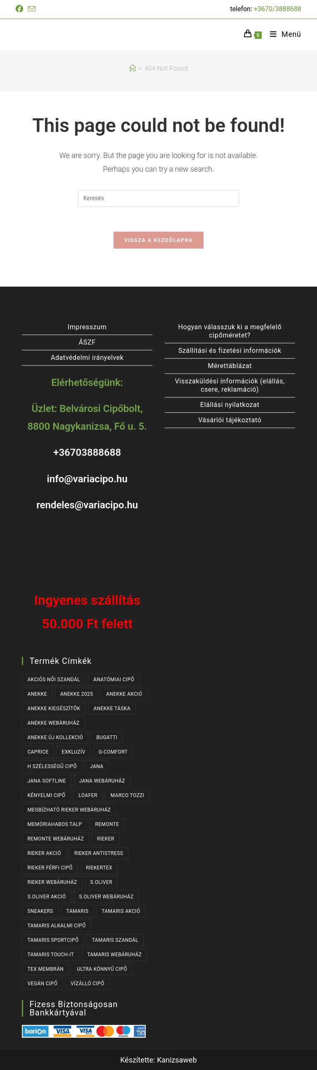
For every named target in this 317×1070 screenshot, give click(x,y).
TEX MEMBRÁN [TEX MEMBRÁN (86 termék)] (45, 969)
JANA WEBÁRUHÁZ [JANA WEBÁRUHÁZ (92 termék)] (102, 781)
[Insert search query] (158, 198)
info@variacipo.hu (87, 479)
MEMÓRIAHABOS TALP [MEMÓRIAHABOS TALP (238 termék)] (54, 824)
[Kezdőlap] (132, 68)
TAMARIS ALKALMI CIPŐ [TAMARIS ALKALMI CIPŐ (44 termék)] (56, 926)
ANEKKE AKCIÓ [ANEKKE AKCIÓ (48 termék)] (124, 694)
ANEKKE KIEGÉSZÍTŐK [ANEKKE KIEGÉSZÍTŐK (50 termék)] (53, 708)
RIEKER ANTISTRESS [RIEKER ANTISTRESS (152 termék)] (98, 853)
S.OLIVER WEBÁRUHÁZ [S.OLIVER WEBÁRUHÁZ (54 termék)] (106, 897)
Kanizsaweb (177, 1060)
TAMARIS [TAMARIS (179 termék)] (77, 911)
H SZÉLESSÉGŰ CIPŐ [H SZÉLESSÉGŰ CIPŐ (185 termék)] (52, 766)
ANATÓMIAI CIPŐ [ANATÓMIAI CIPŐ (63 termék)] (113, 679)
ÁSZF (87, 342)
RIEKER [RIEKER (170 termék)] (105, 839)
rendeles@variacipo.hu (87, 505)
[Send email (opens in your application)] (32, 9)
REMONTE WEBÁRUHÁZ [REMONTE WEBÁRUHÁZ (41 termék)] (55, 839)
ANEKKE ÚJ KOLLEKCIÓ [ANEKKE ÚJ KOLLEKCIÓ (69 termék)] (55, 737)
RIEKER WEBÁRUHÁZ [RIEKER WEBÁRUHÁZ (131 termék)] (52, 882)
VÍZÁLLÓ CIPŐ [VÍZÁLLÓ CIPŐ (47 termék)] (87, 983)
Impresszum (87, 327)
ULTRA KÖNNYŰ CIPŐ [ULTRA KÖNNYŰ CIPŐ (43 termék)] (102, 969)
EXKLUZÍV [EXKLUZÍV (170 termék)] (73, 752)
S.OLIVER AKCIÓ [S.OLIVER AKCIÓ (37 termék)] (46, 897)
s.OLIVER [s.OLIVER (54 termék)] (101, 882)
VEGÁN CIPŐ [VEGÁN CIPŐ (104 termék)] (42, 983)
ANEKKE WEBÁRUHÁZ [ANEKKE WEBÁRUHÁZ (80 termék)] (53, 723)
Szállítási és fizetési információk (230, 350)
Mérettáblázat (230, 366)
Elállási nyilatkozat (229, 405)
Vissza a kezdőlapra (158, 240)
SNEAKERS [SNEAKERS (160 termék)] (40, 911)
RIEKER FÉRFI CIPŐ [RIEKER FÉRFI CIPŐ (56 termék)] (50, 868)
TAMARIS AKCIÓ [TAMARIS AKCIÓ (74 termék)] (121, 911)
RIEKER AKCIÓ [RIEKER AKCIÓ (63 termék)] (44, 853)
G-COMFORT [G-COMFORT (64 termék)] (113, 752)
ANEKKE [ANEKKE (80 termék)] (37, 694)
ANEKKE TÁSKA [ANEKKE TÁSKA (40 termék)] (111, 708)
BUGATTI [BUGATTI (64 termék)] (106, 737)
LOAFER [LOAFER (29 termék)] (87, 795)
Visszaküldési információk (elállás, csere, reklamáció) (230, 385)
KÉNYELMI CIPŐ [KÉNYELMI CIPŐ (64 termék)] (46, 795)
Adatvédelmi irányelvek (87, 357)
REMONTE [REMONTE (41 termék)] (107, 824)
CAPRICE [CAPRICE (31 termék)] (37, 752)
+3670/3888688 (277, 9)
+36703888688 (87, 453)
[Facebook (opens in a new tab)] (21, 9)
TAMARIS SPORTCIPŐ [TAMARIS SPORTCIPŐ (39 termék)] (52, 940)
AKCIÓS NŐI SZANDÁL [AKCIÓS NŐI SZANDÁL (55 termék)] (53, 679)
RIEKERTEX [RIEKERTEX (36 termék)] (99, 868)
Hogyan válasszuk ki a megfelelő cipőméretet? (230, 331)
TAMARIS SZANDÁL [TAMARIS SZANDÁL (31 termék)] (115, 940)
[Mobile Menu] (282, 34)
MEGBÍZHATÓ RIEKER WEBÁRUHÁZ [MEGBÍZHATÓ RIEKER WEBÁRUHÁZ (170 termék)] (69, 810)
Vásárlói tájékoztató (229, 420)
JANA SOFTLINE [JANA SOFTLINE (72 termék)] (46, 781)
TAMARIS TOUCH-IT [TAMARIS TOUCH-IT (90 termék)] (50, 954)
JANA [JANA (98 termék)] (96, 766)
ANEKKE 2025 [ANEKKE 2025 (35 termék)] (76, 694)
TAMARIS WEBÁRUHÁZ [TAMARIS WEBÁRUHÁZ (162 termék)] (114, 954)
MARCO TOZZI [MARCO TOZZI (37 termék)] (127, 795)
